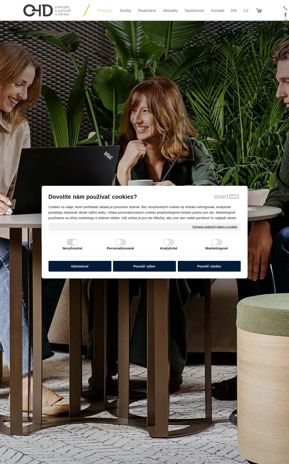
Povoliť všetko (209, 266)
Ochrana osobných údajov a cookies (215, 226)
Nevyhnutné (72, 248)
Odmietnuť (80, 266)
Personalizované (120, 248)
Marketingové (216, 248)
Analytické (168, 248)
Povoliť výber (144, 266)
